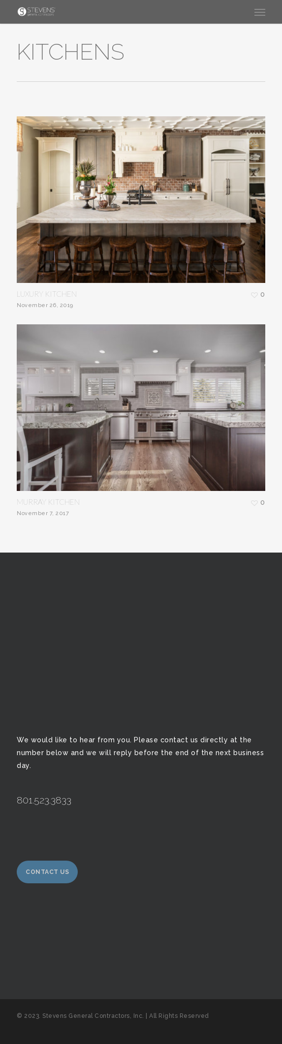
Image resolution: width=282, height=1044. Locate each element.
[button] (259, 12)
